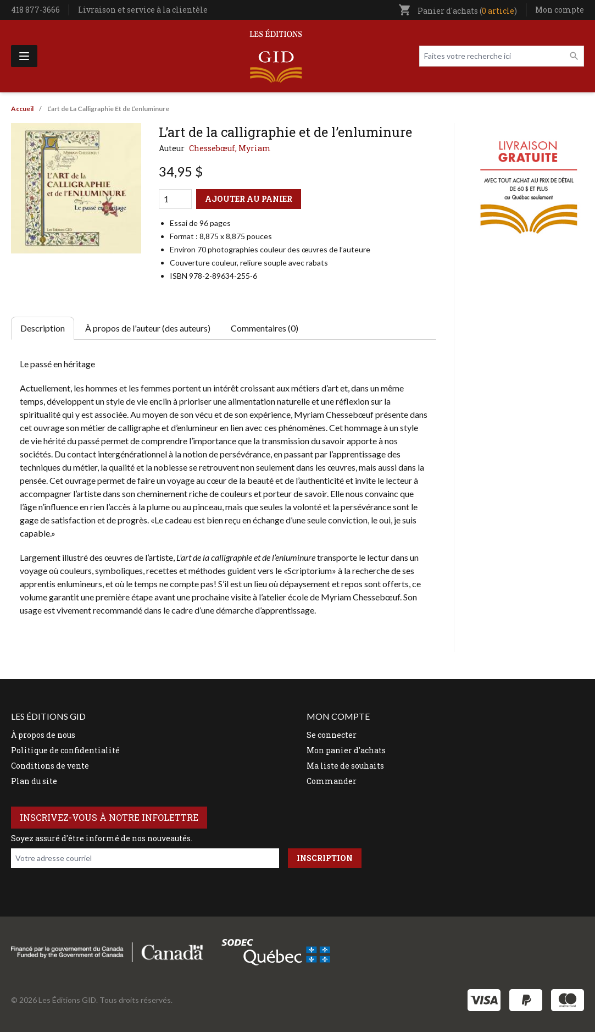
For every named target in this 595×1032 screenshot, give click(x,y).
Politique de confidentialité (65, 750)
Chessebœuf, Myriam (230, 148)
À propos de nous (43, 735)
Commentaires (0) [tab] (264, 328)
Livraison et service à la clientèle (143, 9)
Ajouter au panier (248, 199)
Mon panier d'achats (346, 750)
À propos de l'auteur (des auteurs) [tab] (147, 328)
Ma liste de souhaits (345, 765)
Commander (332, 781)
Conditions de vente (50, 765)
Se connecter (332, 735)
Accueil (22, 108)
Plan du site (34, 781)
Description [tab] (42, 328)
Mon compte (559, 9)
